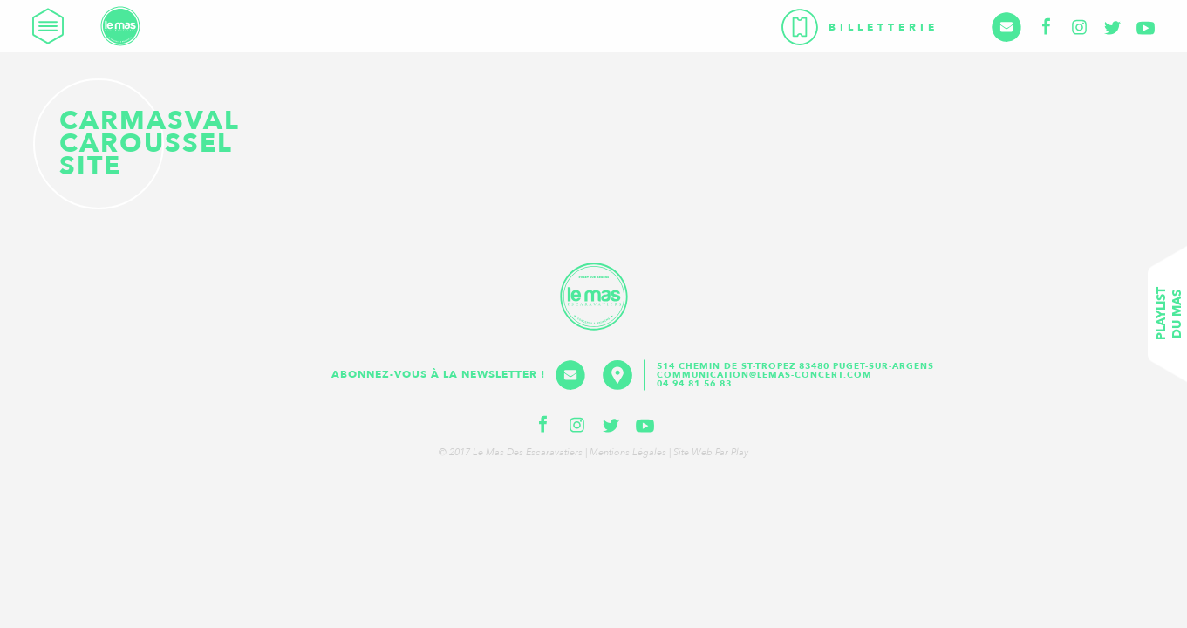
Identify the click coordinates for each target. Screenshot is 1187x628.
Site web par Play (710, 452)
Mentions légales (628, 452)
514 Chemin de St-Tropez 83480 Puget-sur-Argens (797, 366)
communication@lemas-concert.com (764, 375)
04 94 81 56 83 (694, 384)
